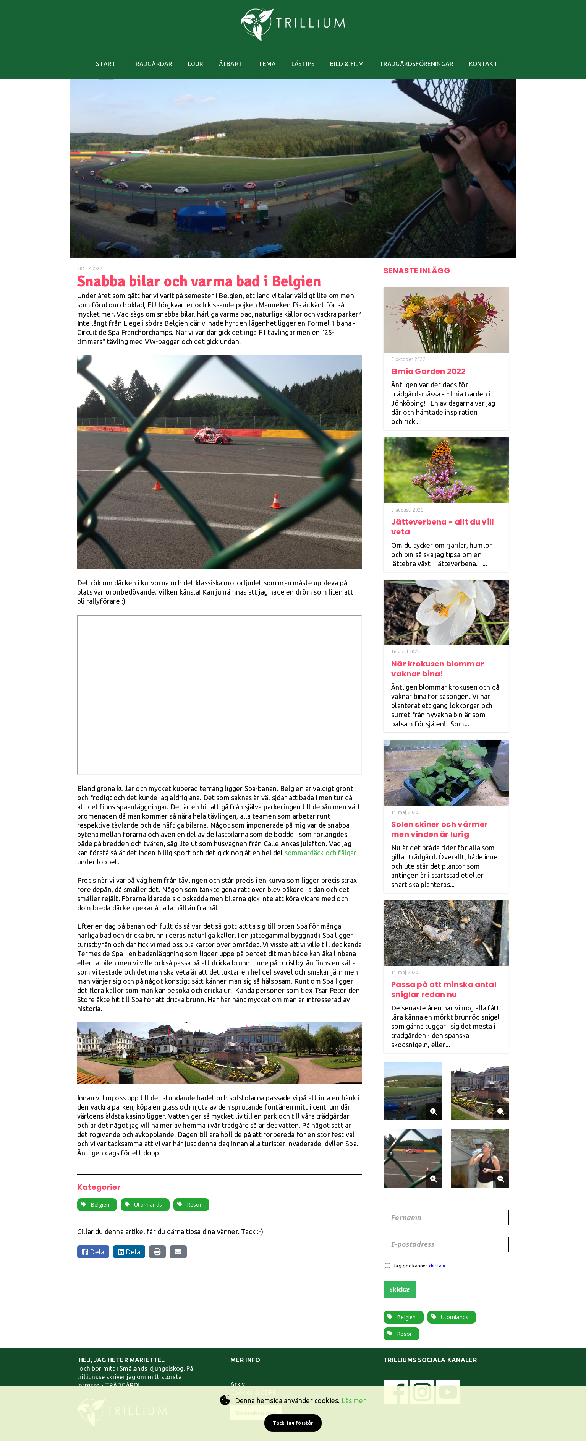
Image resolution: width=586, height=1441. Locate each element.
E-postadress (414, 1234)
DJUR (190, 58)
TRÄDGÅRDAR (142, 58)
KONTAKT (497, 58)
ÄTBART (229, 58)
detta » (437, 1254)
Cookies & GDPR (253, 1381)
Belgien (100, 1193)
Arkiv (237, 1373)
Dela (93, 1241)
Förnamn (407, 1207)
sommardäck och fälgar (321, 842)
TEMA (268, 58)
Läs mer (354, 1400)
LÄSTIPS (307, 58)
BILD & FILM (354, 58)
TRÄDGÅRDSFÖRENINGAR (427, 58)
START (94, 58)
